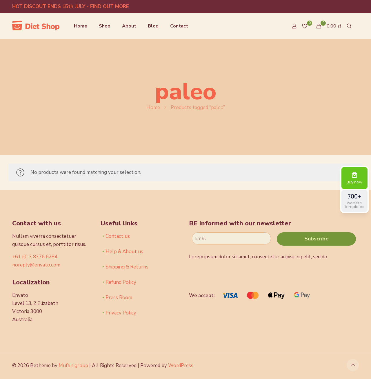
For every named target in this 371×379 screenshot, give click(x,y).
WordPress (180, 365)
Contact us (118, 236)
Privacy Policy (121, 313)
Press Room (119, 297)
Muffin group (73, 365)
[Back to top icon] (353, 365)
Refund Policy (121, 282)
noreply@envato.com (36, 265)
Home (153, 107)
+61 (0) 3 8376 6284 (34, 256)
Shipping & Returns (127, 267)
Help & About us (124, 251)
